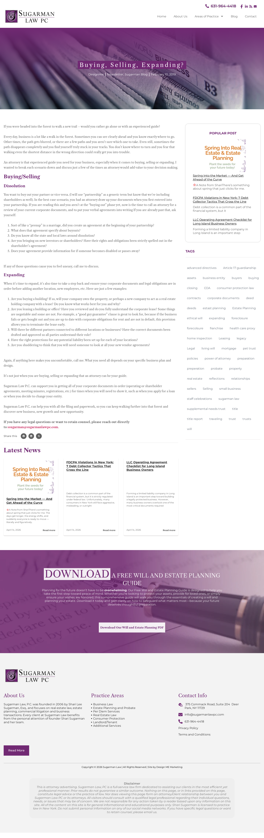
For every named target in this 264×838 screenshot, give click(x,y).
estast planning (214, 308)
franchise (216, 328)
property (235, 368)
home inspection (199, 338)
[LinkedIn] (246, 6)
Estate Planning (244, 308)
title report (195, 419)
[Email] (255, 7)
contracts (194, 298)
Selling (208, 388)
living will (208, 348)
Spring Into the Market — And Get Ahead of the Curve (29, 500)
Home (161, 16)
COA (207, 288)
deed (250, 298)
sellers (191, 388)
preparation (245, 358)
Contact (251, 16)
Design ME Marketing (169, 772)
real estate (194, 378)
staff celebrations (199, 399)
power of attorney (218, 358)
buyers (237, 278)
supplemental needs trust (206, 409)
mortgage (228, 348)
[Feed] (250, 6)
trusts (247, 419)
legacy (241, 338)
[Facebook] (241, 6)
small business (230, 388)
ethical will (194, 318)
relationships (240, 378)
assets (191, 278)
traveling (215, 419)
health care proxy (242, 328)
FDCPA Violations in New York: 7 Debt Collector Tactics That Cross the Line (89, 466)
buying (253, 278)
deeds (191, 308)
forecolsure (195, 328)
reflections (217, 378)
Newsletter (115, 74)
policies (192, 358)
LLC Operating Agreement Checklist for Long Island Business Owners (146, 466)
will (189, 429)
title (235, 409)
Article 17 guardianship (239, 268)
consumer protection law (235, 288)
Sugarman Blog (136, 74)
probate (217, 368)
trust (232, 419)
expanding (217, 318)
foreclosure (240, 318)
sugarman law (229, 399)
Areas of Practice (209, 16)
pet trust (249, 348)
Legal (191, 348)
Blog (234, 16)
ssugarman (16, 427)
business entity (214, 278)
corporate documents (223, 298)
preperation (195, 368)
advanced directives (202, 268)
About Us (180, 16)
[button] (24, 436)
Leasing (224, 338)
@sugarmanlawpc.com (41, 427)
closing (192, 288)
